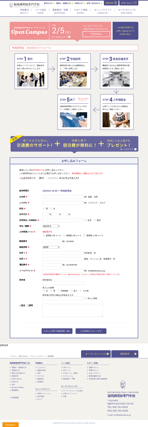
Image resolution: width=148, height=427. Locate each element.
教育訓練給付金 (94, 376)
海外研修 (39, 396)
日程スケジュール (68, 393)
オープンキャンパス (97, 354)
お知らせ (14, 382)
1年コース (66, 367)
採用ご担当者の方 (94, 3)
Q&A (12, 384)
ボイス (38, 399)
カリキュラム (67, 376)
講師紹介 (39, 379)
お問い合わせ (23, 356)
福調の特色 (40, 370)
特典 (63, 396)
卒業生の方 (80, 3)
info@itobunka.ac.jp (122, 415)
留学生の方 (49, 3)
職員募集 (51, 356)
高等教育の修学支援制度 (97, 379)
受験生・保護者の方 (64, 3)
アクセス (13, 356)
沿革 (38, 373)
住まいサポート (94, 373)
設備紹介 (39, 382)
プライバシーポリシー (37, 356)
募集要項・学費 (68, 379)
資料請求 (4, 345)
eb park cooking (16, 387)
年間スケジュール (43, 393)
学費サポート (93, 370)
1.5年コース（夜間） (70, 373)
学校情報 (14, 398)
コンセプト (40, 367)
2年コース (66, 370)
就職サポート (93, 367)
